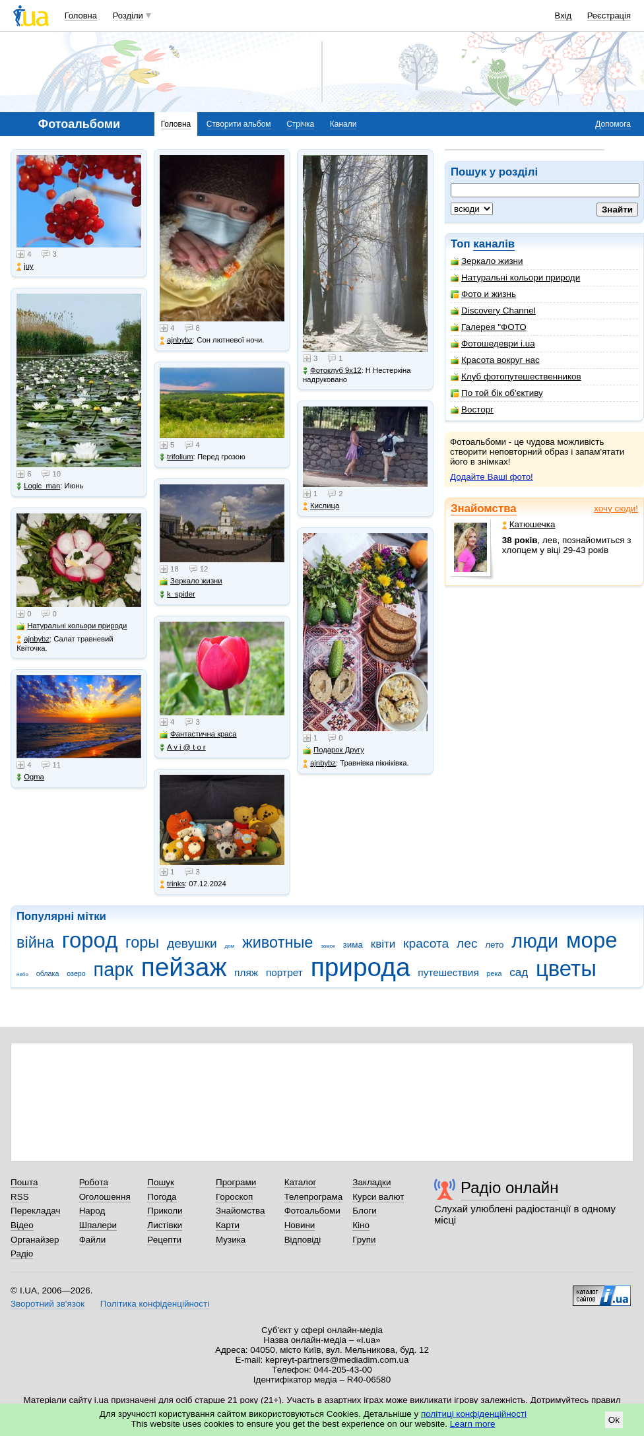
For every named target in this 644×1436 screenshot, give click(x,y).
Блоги (364, 1211)
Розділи (128, 15)
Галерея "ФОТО (489, 327)
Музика (230, 1240)
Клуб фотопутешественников (516, 376)
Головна (81, 15)
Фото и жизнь (483, 294)
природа (360, 967)
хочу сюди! (616, 508)
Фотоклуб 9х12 (332, 370)
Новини (299, 1225)
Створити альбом (239, 124)
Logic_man (38, 486)
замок (328, 946)
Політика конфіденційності (154, 1304)
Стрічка (300, 124)
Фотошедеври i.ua (493, 343)
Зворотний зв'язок (47, 1304)
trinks (172, 884)
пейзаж (184, 967)
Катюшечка (529, 524)
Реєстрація (609, 15)
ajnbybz (32, 639)
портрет (284, 972)
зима (353, 945)
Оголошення (105, 1197)
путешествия (448, 972)
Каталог (300, 1182)
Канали (343, 124)
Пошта (24, 1182)
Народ (92, 1211)
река (494, 973)
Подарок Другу (333, 750)
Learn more (473, 1424)
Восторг (472, 409)
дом (230, 946)
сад (518, 972)
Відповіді (302, 1240)
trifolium (176, 457)
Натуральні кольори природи (515, 277)
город (90, 940)
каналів (494, 244)
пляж (246, 972)
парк (113, 969)
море (592, 940)
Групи (363, 1240)
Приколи (164, 1211)
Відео (22, 1225)
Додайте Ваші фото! (491, 477)
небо (22, 974)
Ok (614, 1420)
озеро (76, 973)
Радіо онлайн (510, 1187)
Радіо (22, 1253)
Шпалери (98, 1225)
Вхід (563, 15)
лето (494, 945)
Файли (92, 1240)
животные (277, 942)
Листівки (164, 1225)
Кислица (321, 506)
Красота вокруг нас (495, 360)
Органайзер (35, 1240)
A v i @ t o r (182, 747)
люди (534, 941)
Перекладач (35, 1211)
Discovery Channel (493, 310)
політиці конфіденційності (474, 1414)
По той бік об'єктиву (497, 393)
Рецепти (164, 1240)
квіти (383, 944)
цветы (566, 968)
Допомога (613, 124)
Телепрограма (313, 1197)
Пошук (160, 1182)
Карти (228, 1225)
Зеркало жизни (487, 261)
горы (142, 942)
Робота (93, 1182)
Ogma (30, 777)
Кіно (361, 1225)
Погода (161, 1197)
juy (24, 266)
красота (426, 943)
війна (35, 942)
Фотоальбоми (312, 1211)
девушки (192, 943)
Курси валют (378, 1197)
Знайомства (484, 508)
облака (47, 973)
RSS (20, 1197)
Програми (236, 1182)
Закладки (371, 1182)
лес (467, 943)
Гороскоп (234, 1197)
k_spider (177, 594)
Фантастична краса (198, 734)
